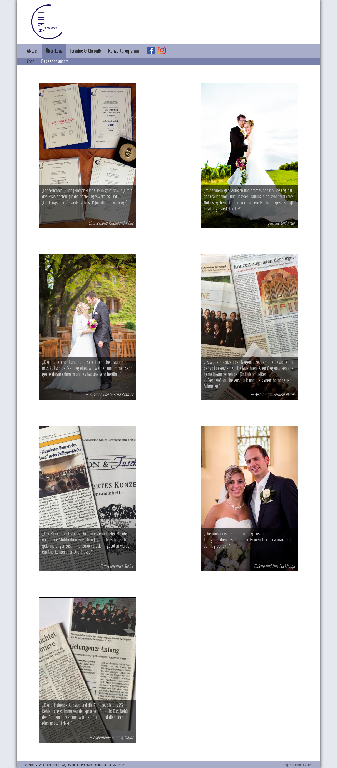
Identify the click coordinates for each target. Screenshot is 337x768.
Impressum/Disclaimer (298, 764)
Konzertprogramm (123, 51)
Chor (30, 61)
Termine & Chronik (85, 51)
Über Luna (54, 51)
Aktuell (33, 51)
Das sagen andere (55, 61)
